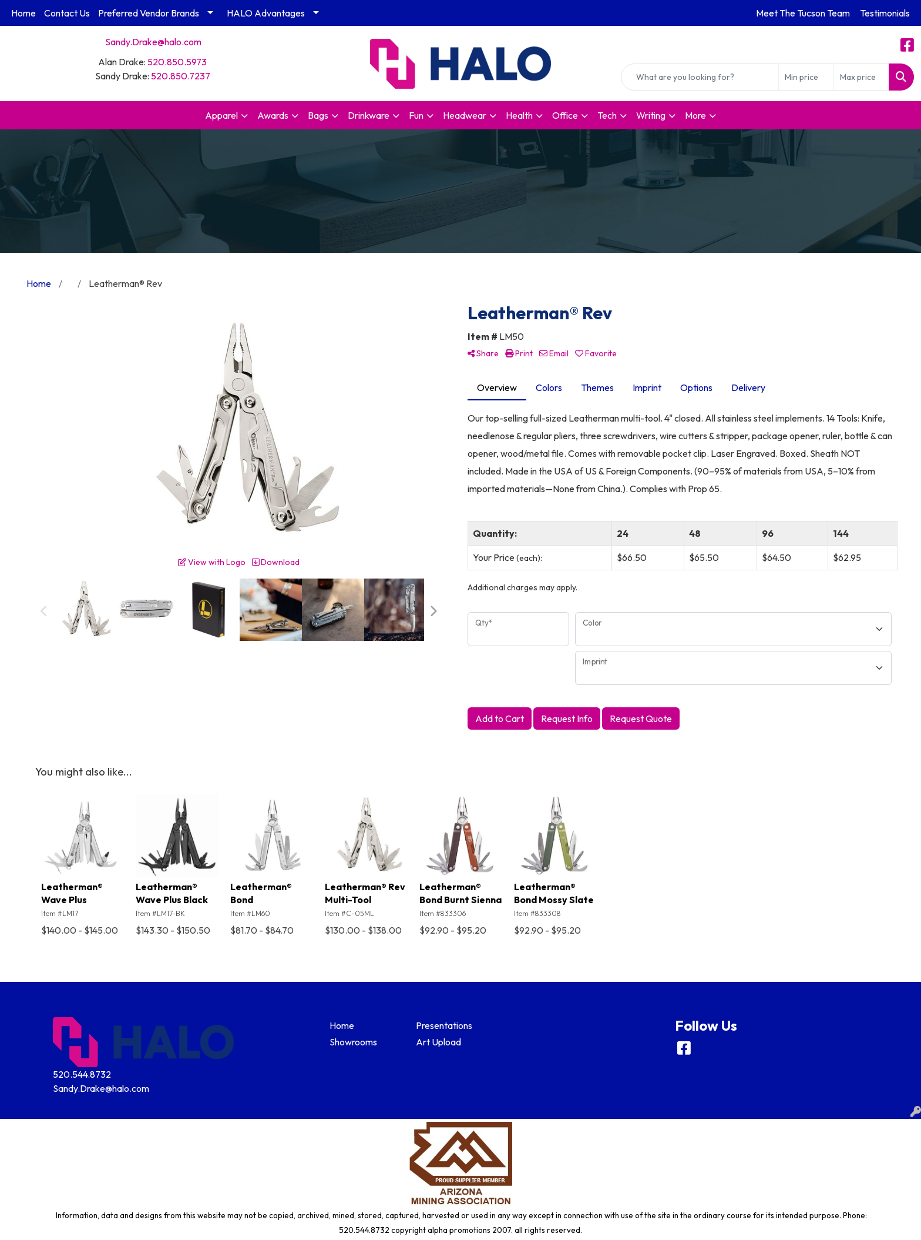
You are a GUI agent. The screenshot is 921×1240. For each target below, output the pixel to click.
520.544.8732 (82, 1074)
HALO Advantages (266, 13)
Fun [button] (416, 115)
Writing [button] (650, 115)
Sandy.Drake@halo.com (153, 42)
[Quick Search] (700, 77)
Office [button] (565, 115)
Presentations (444, 1025)
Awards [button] (272, 115)
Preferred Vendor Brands (148, 13)
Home (23, 13)
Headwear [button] (464, 115)
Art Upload (438, 1042)
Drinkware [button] (368, 115)
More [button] (695, 115)
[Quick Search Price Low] (806, 77)
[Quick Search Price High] (861, 77)
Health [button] (519, 115)
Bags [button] (318, 115)
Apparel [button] (221, 115)
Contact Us (67, 13)
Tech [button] (607, 115)
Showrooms (353, 1042)
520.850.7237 (180, 76)
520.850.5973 (177, 62)
